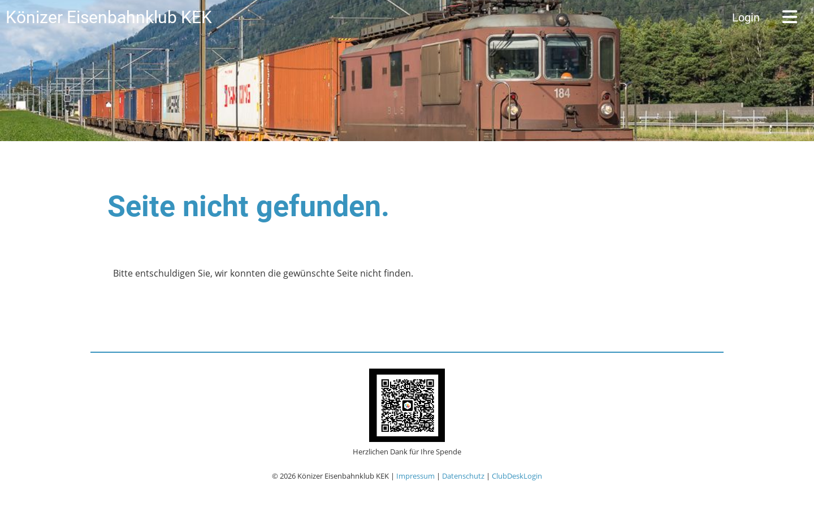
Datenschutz (463, 476)
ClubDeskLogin (517, 476)
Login (746, 17)
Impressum (415, 476)
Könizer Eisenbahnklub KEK (109, 17)
